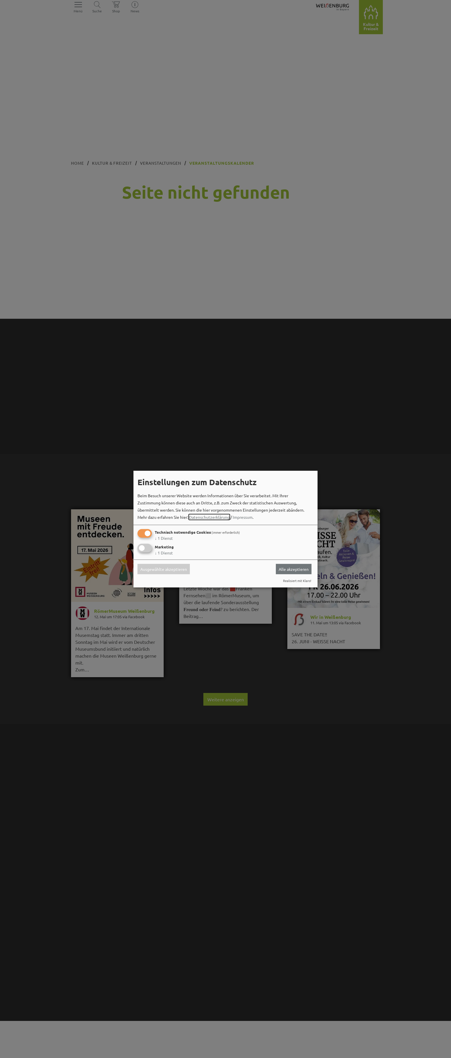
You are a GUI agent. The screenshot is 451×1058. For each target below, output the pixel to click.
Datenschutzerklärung (209, 517)
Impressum (243, 517)
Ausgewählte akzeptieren (163, 569)
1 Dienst (164, 538)
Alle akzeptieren (294, 569)
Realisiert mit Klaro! (297, 580)
